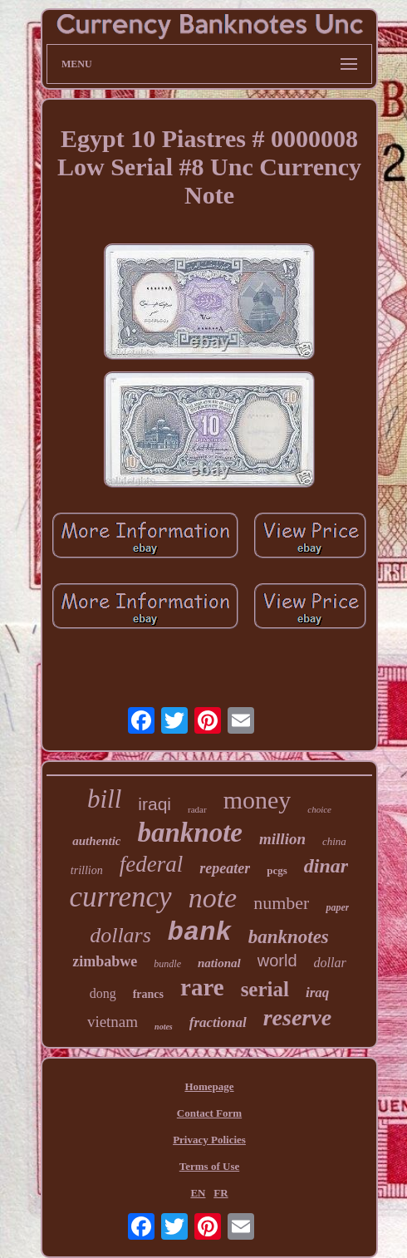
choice (319, 809)
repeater (224, 868)
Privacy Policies (209, 1139)
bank (200, 932)
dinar (326, 866)
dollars (120, 935)
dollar (330, 963)
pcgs (277, 870)
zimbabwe (104, 961)
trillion (87, 870)
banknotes (288, 936)
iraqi (154, 803)
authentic (96, 841)
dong (103, 993)
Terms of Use (209, 1166)
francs (148, 994)
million (282, 839)
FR (220, 1193)
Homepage (208, 1086)
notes (163, 1026)
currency (121, 897)
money (257, 799)
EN (197, 1193)
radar (197, 809)
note (213, 897)
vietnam (112, 1021)
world (277, 960)
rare (202, 987)
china (334, 841)
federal (151, 864)
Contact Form (209, 1113)
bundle (167, 964)
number (281, 902)
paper (337, 907)
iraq (317, 992)
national (219, 963)
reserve (297, 1017)
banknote (190, 833)
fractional (218, 1022)
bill (104, 798)
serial (265, 989)
